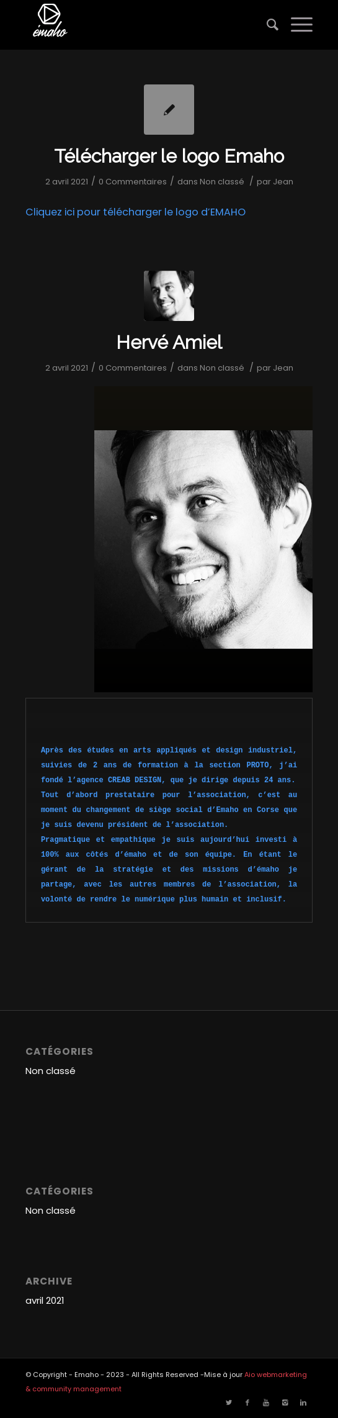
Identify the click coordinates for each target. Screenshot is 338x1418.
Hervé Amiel (169, 342)
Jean (283, 181)
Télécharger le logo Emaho (169, 156)
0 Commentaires (133, 181)
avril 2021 (44, 1300)
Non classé (222, 181)
